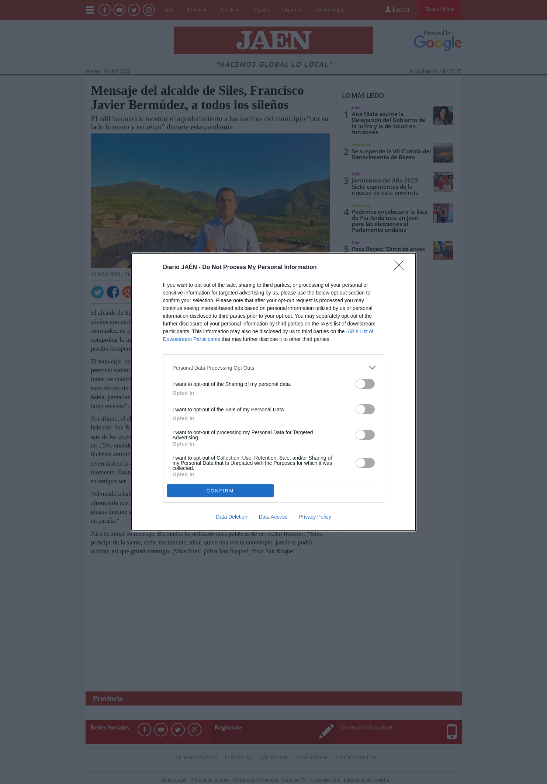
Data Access (273, 517)
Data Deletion (231, 517)
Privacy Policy (315, 517)
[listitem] (274, 368)
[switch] (365, 384)
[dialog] (274, 392)
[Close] (401, 268)
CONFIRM (220, 491)
